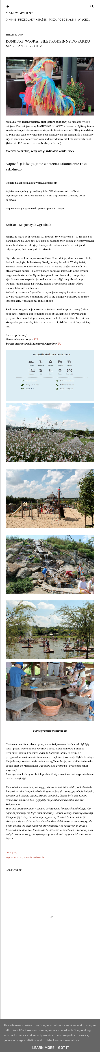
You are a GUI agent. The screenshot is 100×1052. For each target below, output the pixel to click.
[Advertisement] (50, 989)
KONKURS (16, 857)
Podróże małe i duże (33, 857)
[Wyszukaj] (92, 5)
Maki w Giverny (19, 13)
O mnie (11, 19)
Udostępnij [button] (11, 852)
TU (36, 339)
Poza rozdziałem (62, 19)
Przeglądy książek (32, 19)
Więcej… (84, 19)
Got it (63, 1048)
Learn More (43, 1048)
